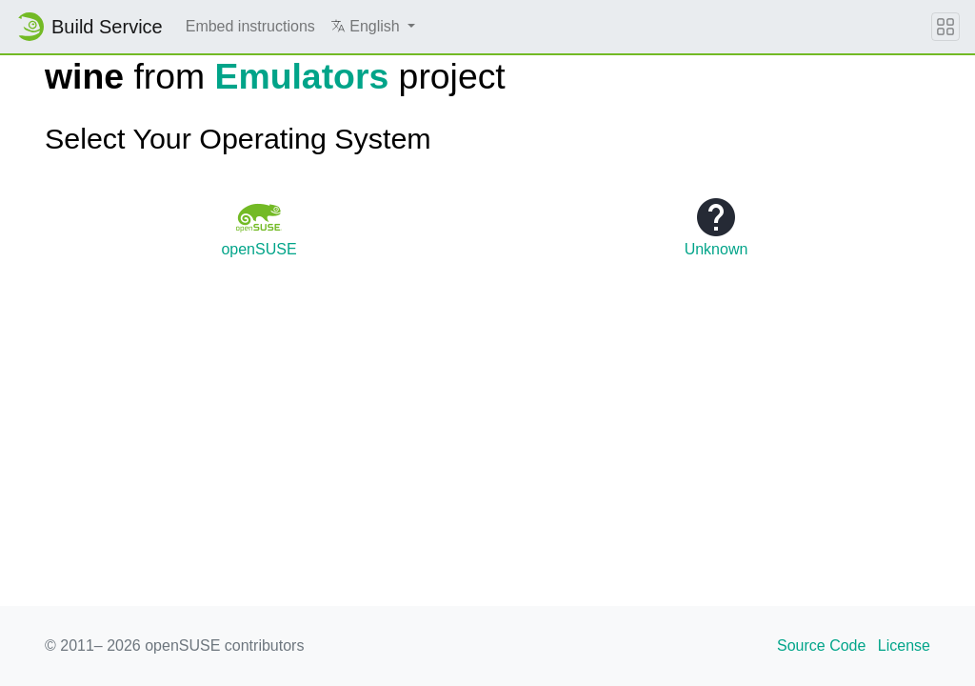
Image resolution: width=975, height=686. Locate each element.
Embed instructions (250, 26)
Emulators (302, 76)
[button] (373, 27)
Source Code (821, 645)
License (904, 645)
